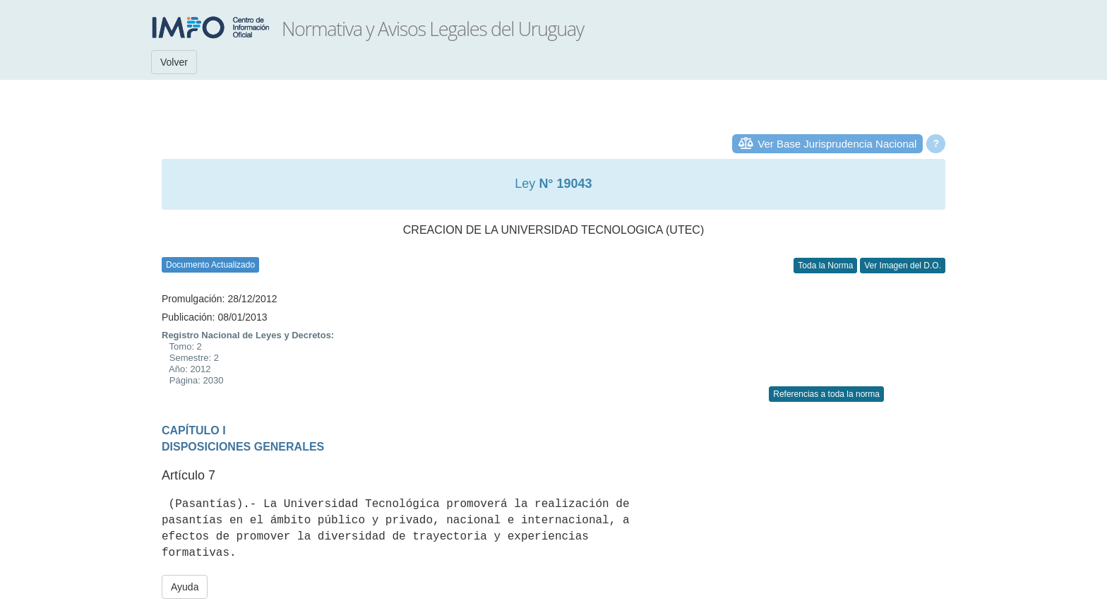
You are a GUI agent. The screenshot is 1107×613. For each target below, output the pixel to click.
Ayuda (184, 587)
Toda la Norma (825, 265)
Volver (174, 62)
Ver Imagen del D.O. (902, 265)
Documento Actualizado (210, 265)
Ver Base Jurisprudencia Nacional (837, 144)
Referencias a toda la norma (826, 394)
